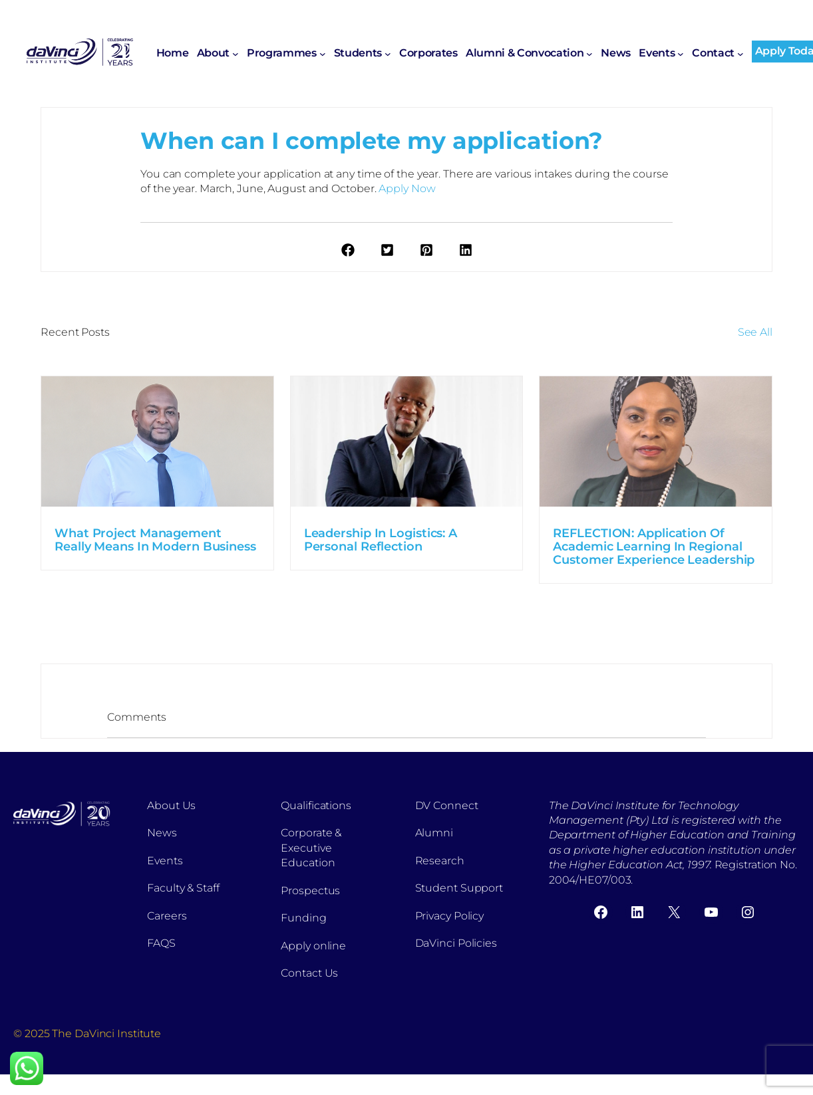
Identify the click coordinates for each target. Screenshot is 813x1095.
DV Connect (446, 805)
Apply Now (407, 188)
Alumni (434, 832)
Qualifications (316, 805)
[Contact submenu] (740, 54)
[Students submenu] (388, 54)
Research (439, 860)
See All (755, 332)
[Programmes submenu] (322, 54)
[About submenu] (235, 54)
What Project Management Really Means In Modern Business (155, 540)
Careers (166, 916)
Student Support (459, 888)
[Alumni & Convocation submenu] (589, 54)
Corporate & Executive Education (311, 847)
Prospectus (310, 890)
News (162, 832)
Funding (303, 918)
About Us (171, 805)
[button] (348, 250)
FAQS (161, 943)
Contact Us (309, 973)
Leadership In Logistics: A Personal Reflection (380, 540)
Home (172, 53)
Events (164, 860)
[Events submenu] (680, 54)
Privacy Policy (449, 916)
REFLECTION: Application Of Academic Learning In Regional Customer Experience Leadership (653, 547)
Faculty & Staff (183, 888)
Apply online (313, 945)
